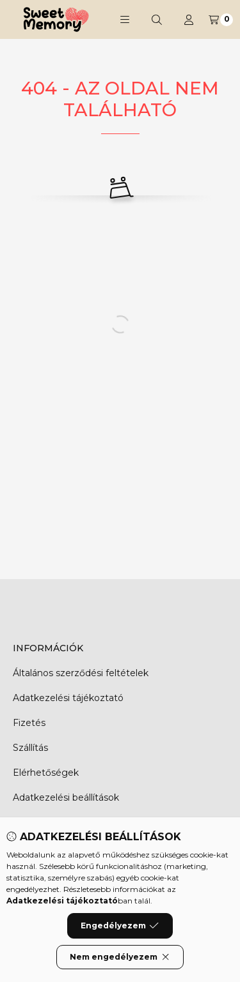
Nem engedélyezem (120, 957)
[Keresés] (157, 20)
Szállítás (30, 747)
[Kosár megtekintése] (221, 20)
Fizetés (29, 723)
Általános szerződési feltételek (80, 673)
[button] (125, 20)
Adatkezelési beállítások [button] (66, 797)
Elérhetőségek (46, 772)
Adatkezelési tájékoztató (68, 698)
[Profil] (189, 20)
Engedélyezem (120, 926)
